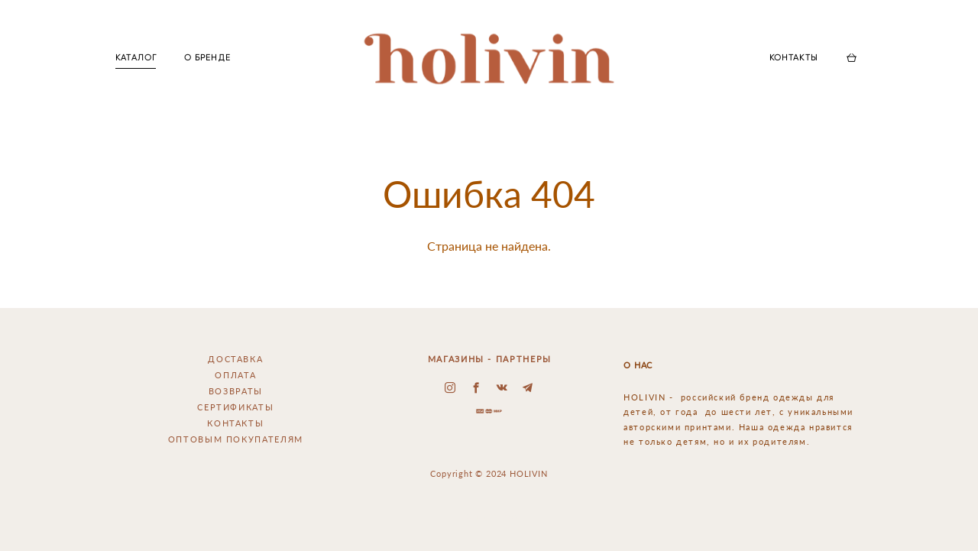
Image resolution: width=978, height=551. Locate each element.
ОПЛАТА (235, 375)
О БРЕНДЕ (207, 58)
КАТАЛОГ (136, 58)
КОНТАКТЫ (793, 58)
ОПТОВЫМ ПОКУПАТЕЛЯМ (235, 439)
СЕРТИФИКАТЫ (235, 407)
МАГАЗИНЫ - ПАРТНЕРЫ (490, 359)
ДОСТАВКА (235, 359)
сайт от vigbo (489, 516)
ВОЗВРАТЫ (236, 391)
